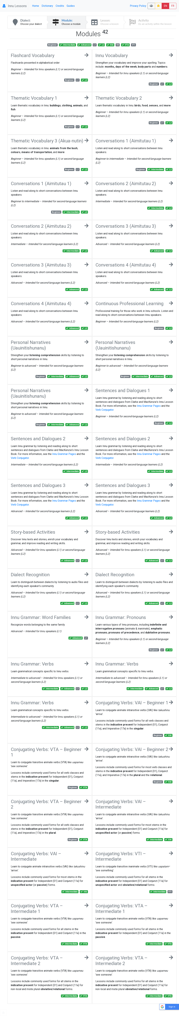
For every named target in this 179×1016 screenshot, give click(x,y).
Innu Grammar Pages (149, 405)
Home (35, 5)
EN (165, 5)
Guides (71, 5)
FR (172, 5)
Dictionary (47, 5)
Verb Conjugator (104, 409)
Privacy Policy (138, 5)
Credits (60, 5)
